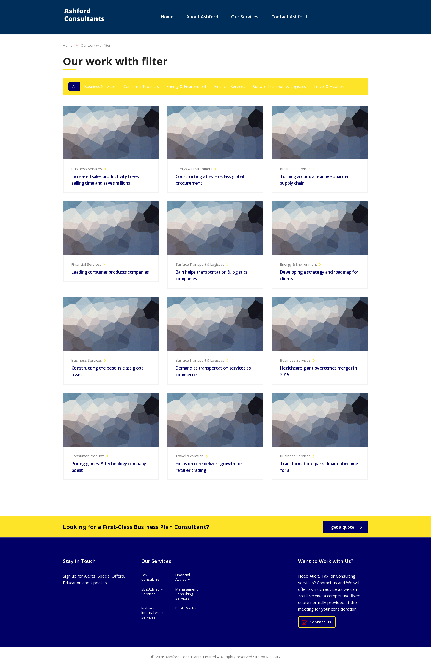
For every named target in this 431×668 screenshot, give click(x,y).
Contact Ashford (289, 17)
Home (167, 17)
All (74, 86)
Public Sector (186, 608)
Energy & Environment (186, 86)
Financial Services (229, 86)
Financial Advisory (182, 577)
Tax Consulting (150, 577)
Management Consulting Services (186, 594)
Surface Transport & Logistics (279, 86)
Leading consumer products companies (110, 273)
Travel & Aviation (329, 86)
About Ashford (202, 17)
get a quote (346, 527)
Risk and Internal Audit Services (152, 613)
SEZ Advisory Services (152, 592)
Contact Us (316, 622)
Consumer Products (141, 86)
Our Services (244, 17)
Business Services (100, 86)
